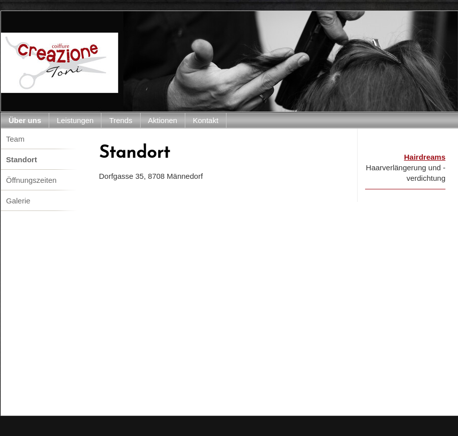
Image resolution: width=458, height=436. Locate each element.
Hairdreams (424, 157)
